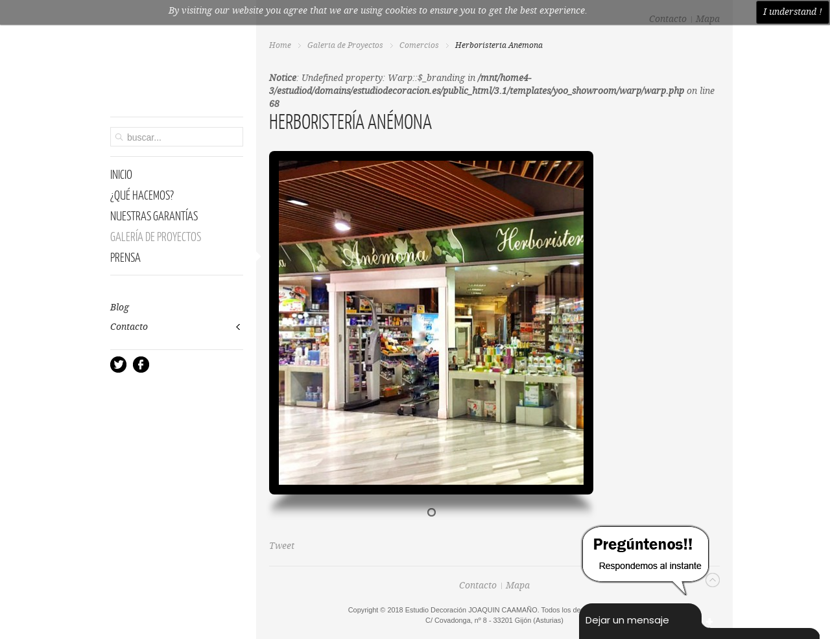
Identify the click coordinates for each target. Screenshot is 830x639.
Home (280, 45)
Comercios (419, 45)
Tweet (281, 546)
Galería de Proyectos (345, 45)
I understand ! (792, 12)
